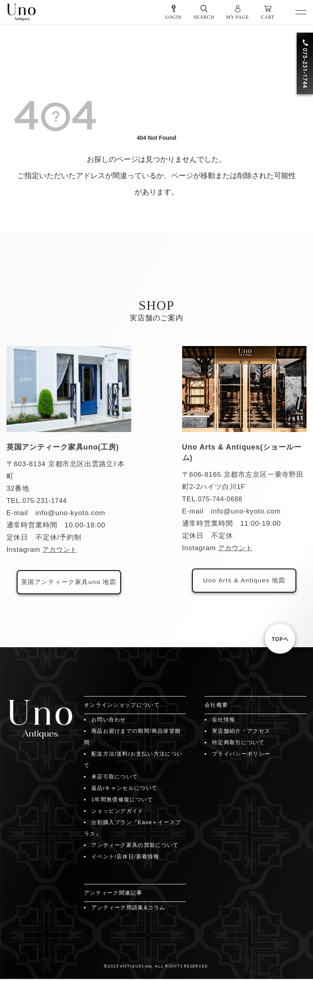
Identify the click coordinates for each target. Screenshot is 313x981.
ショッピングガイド (117, 813)
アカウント (60, 549)
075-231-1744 (46, 501)
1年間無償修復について (122, 801)
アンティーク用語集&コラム (128, 909)
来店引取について (114, 779)
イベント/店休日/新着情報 (125, 858)
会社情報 (223, 722)
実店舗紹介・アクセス (241, 733)
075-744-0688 (221, 499)
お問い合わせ (108, 722)
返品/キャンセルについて (124, 790)
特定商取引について (238, 744)
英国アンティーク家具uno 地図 (68, 583)
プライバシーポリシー (241, 756)
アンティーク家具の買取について (135, 847)
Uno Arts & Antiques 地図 (244, 581)
